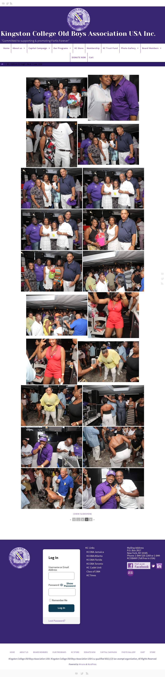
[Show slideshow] (82, 514)
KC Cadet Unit (93, 567)
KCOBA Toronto (94, 563)
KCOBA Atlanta (94, 556)
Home (6, 48)
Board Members (152, 48)
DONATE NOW (79, 57)
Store (152, 652)
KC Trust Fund (110, 48)
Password (54, 585)
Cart (91, 57)
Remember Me (58, 600)
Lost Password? (57, 620)
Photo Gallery (130, 48)
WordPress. (92, 664)
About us (19, 48)
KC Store (79, 48)
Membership (93, 48)
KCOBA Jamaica (95, 552)
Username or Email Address (59, 568)
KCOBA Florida (94, 559)
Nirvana (82, 664)
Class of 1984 (93, 571)
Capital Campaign (39, 48)
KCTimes (91, 575)
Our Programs (62, 48)
